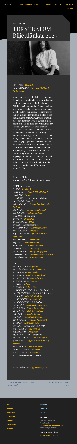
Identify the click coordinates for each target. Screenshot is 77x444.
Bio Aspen (35, 349)
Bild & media (68, 5)
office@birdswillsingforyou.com (52, 425)
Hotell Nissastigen (35, 311)
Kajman (26, 284)
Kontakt (70, 8)
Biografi (58, 5)
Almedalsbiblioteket (33, 313)
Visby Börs (29, 85)
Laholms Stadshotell (36, 209)
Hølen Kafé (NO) (31, 322)
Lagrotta (33, 281)
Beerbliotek (34, 239)
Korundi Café (35, 299)
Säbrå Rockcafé (38, 269)
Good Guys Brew (35, 245)
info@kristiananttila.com (49, 435)
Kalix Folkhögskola (33, 296)
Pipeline (34, 266)
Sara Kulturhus (36, 278)
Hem (21, 5)
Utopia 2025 (33, 248)
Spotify (42, 412)
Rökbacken (29, 218)
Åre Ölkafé (26, 189)
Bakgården (33, 230)
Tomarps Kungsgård (37, 251)
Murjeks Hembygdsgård (37, 305)
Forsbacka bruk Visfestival (41, 254)
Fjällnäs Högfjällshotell (37, 192)
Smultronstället (32, 242)
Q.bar (31, 221)
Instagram (43, 404)
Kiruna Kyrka (32, 272)
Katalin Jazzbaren (35, 212)
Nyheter (28, 5)
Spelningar (38, 5)
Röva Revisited (36, 257)
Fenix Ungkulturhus (33, 316)
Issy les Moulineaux (34, 346)
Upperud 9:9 (34, 328)
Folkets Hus (31, 287)
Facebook (43, 408)
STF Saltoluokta (40, 337)
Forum (27, 195)
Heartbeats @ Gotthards (35, 275)
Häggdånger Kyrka (38, 227)
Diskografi (49, 5)
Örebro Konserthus (35, 308)
